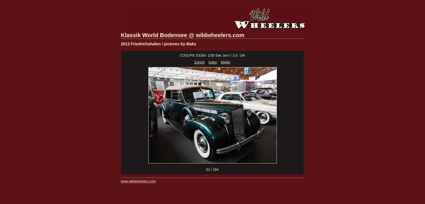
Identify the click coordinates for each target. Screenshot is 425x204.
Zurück (199, 62)
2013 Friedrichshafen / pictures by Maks (158, 44)
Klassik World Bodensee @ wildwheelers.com (182, 35)
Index (212, 62)
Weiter (225, 62)
